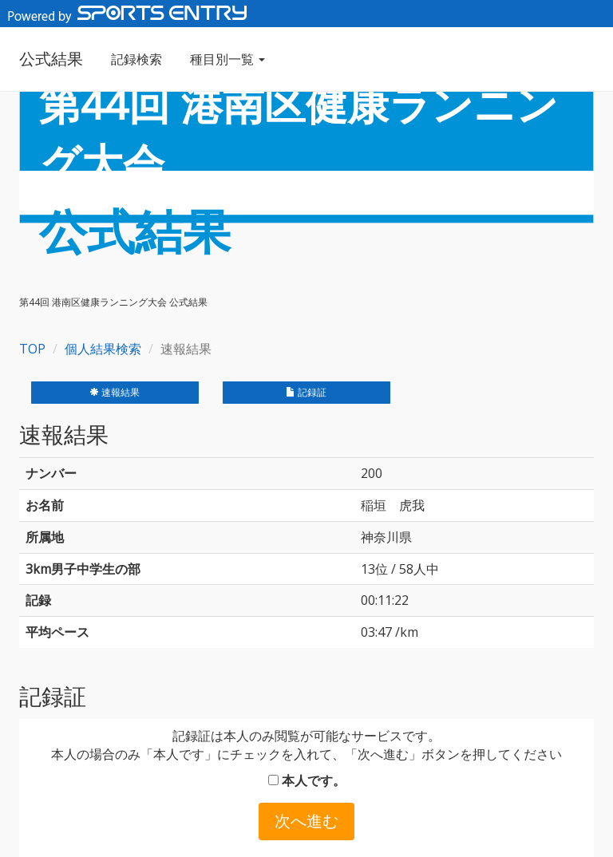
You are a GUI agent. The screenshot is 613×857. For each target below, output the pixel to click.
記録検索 (136, 59)
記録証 (306, 392)
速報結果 (114, 392)
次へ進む (306, 820)
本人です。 (307, 780)
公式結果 (51, 58)
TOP (32, 348)
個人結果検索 (103, 348)
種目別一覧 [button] (227, 59)
